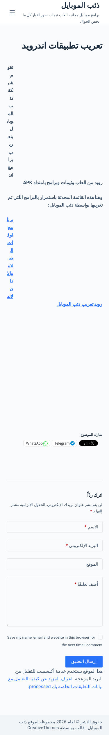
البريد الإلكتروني (82, 545)
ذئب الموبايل (80, 5)
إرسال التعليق (84, 661)
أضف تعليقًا (86, 584)
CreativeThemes (43, 727)
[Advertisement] (54, 118)
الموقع (92, 564)
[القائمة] (12, 12)
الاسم (91, 527)
